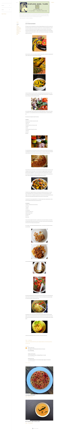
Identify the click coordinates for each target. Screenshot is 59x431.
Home (20, 18)
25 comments (30, 423)
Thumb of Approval (29, 18)
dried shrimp (19, 27)
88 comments (30, 396)
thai (17, 34)
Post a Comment (27, 362)
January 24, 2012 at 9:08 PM (31, 356)
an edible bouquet (30, 395)
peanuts (18, 32)
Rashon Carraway (30, 347)
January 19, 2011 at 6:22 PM (31, 351)
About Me (23, 18)
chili (17, 25)
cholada (18, 26)
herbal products (30, 358)
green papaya (39, 341)
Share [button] (17, 22)
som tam (18, 33)
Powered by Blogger (35, 428)
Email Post (30, 340)
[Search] (52, 2)
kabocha (42, 341)
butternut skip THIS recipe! (32, 421)
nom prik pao (47, 341)
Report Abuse (4, 13)
